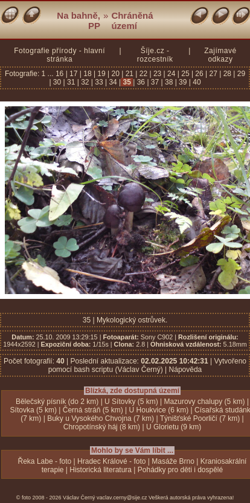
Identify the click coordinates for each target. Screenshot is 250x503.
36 (141, 82)
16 (61, 73)
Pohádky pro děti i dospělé (180, 470)
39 (183, 82)
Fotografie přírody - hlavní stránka (59, 54)
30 (57, 82)
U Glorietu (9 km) (173, 427)
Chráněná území (132, 20)
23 (158, 73)
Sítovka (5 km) (33, 410)
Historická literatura (100, 470)
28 (227, 73)
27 (213, 73)
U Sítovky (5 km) (131, 401)
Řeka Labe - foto (45, 461)
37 (155, 82)
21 (129, 73)
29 (240, 73)
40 (196, 82)
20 (115, 73)
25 (185, 73)
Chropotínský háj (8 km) (101, 427)
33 (99, 82)
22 (143, 73)
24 (171, 73)
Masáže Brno (173, 461)
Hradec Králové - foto (111, 461)
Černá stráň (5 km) (93, 410)
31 (71, 82)
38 (169, 82)
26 (199, 73)
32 (85, 82)
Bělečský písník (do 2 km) (57, 401)
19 (101, 73)
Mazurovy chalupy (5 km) (204, 401)
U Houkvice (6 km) (159, 410)
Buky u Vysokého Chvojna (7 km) (100, 418)
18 (88, 73)
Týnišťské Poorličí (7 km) (200, 418)
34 (113, 82)
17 (74, 73)
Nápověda (185, 369)
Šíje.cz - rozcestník (155, 54)
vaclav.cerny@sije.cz (122, 498)
